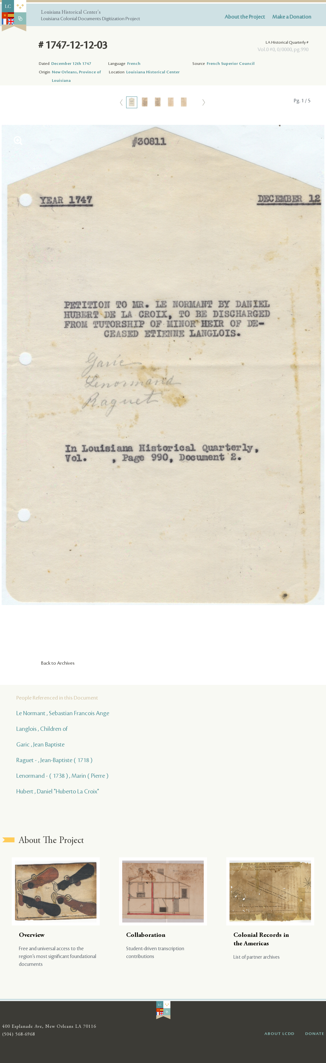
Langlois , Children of (41, 729)
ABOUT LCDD (279, 1033)
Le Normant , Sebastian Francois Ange (62, 713)
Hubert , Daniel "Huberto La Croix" (57, 791)
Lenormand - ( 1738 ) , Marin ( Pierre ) (62, 776)
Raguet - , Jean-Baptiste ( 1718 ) (54, 760)
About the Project (245, 17)
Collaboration (145, 935)
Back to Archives (58, 663)
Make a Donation (291, 17)
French (134, 63)
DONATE (314, 1033)
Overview (32, 935)
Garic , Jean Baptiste (40, 744)
